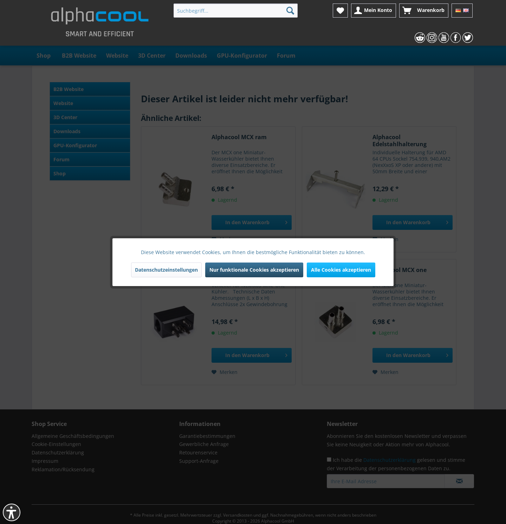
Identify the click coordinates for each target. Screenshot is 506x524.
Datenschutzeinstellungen (166, 269)
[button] (12, 512)
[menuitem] (236, 11)
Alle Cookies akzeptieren (341, 269)
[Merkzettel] (340, 11)
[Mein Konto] (373, 11)
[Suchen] (290, 11)
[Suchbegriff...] (236, 11)
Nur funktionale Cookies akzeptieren (254, 269)
